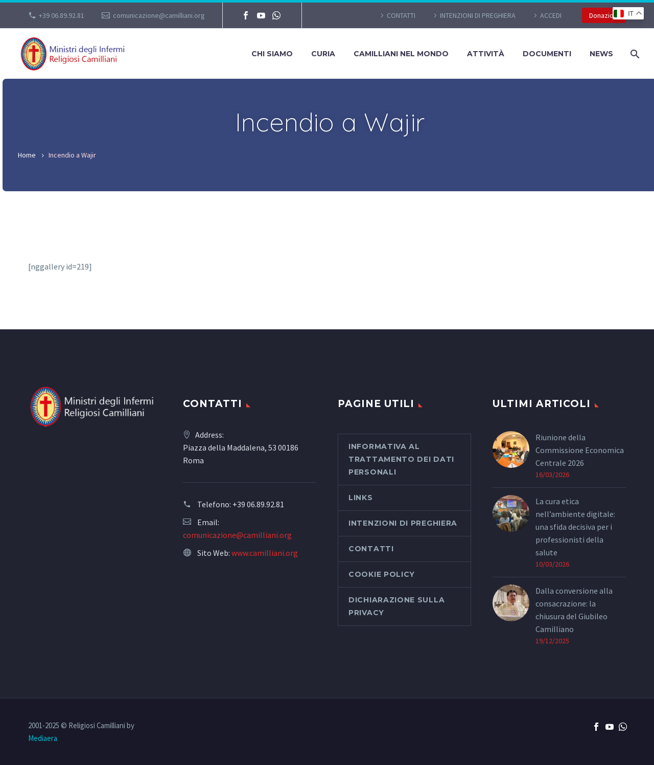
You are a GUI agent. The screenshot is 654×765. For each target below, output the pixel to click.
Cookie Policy (381, 574)
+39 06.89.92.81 (61, 15)
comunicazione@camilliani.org (159, 15)
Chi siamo (272, 53)
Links (360, 497)
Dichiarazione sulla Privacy (396, 606)
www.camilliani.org (264, 553)
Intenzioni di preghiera (478, 15)
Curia (323, 53)
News (601, 53)
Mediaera (42, 738)
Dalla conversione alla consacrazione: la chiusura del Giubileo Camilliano (574, 610)
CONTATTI (401, 15)
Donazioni (604, 15)
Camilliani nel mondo (401, 53)
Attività (485, 53)
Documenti (547, 53)
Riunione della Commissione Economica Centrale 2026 (579, 450)
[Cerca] (634, 54)
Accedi (551, 15)
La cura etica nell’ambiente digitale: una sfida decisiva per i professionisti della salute (575, 526)
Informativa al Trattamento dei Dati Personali (401, 459)
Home (27, 155)
